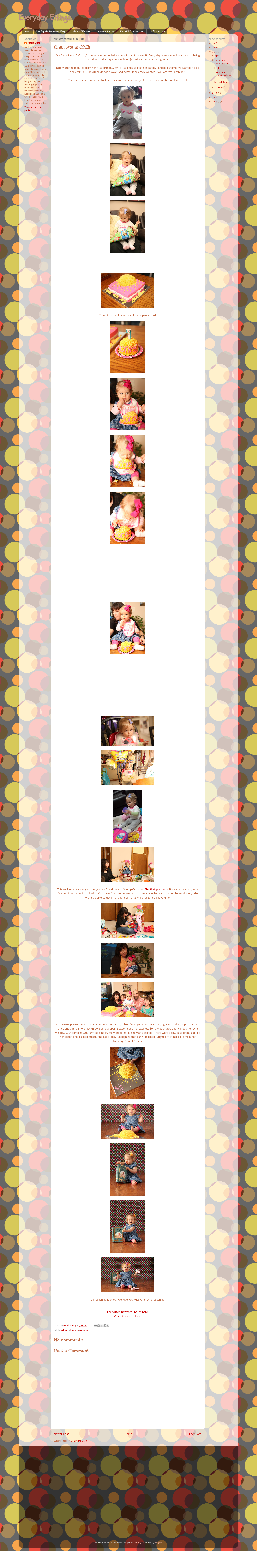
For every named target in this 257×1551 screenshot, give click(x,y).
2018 (215, 43)
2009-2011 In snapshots (131, 31)
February (219, 60)
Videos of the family (82, 31)
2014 (215, 97)
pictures (84, 1330)
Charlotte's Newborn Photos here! (127, 1312)
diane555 (137, 1542)
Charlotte (74, 1330)
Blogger (158, 1542)
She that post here (156, 889)
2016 (214, 52)
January (218, 87)
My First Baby (220, 82)
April (217, 55)
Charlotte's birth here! (127, 1316)
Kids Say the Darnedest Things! (51, 31)
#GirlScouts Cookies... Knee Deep (222, 75)
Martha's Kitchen (106, 31)
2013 (215, 101)
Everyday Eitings (45, 17)
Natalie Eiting (34, 43)
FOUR (216, 68)
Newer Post (61, 1434)
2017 (214, 47)
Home (28, 31)
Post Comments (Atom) (77, 1441)
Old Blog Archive (157, 31)
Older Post (194, 1434)
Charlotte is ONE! (222, 64)
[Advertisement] (49, 1467)
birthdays (65, 1330)
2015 (215, 93)
